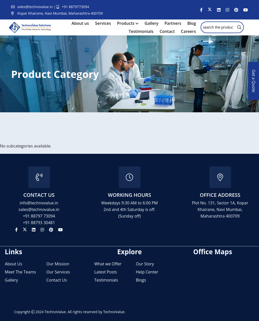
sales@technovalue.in (35, 6)
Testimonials (141, 31)
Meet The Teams (20, 272)
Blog (191, 23)
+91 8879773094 (75, 6)
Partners (172, 23)
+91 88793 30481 (39, 222)
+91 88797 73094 (39, 216)
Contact (167, 31)
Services (103, 23)
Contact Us (56, 280)
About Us (13, 264)
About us (80, 23)
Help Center (147, 272)
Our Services (58, 272)
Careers (188, 31)
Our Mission (57, 264)
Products (126, 23)
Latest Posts (105, 272)
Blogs (141, 280)
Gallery (152, 23)
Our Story (145, 264)
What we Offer (108, 264)
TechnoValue (55, 311)
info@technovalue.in (39, 203)
